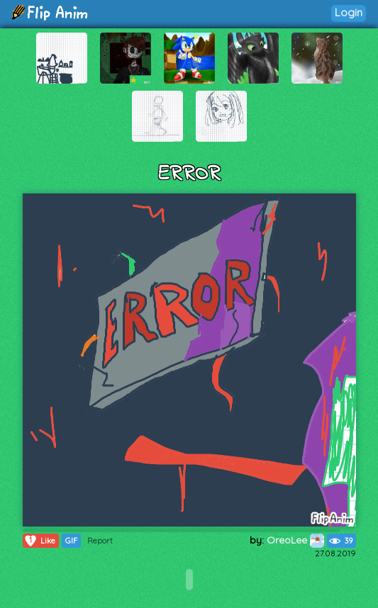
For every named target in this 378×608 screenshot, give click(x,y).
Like (39, 541)
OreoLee (295, 540)
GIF (71, 541)
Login (348, 12)
